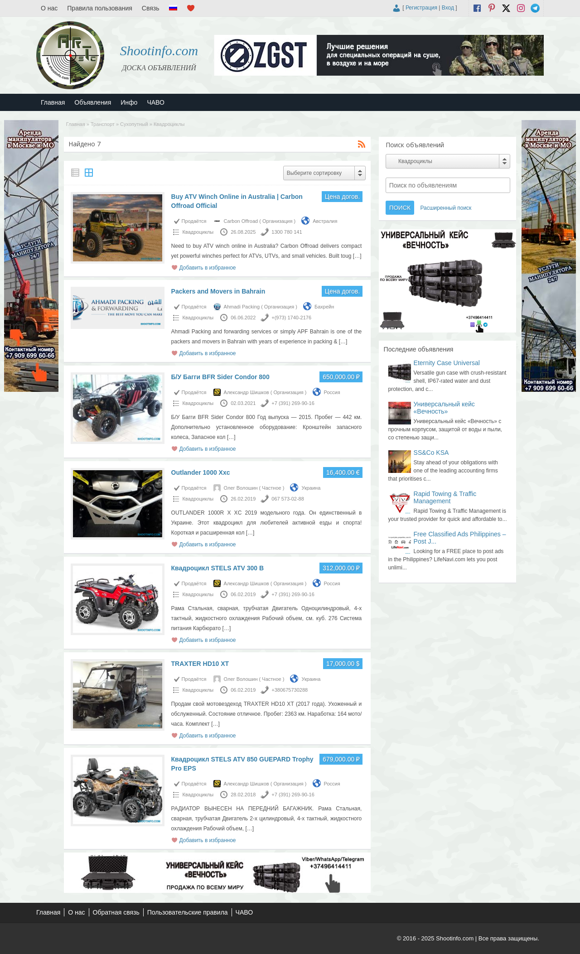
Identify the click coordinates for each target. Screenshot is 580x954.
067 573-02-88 (287, 498)
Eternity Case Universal (447, 362)
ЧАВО (155, 102)
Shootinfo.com (159, 50)
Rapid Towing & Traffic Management (445, 497)
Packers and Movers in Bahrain (218, 291)
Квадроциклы (198, 232)
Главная (53, 102)
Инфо (129, 102)
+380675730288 (289, 690)
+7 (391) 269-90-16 (292, 403)
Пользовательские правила (187, 912)
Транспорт (103, 124)
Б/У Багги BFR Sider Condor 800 (220, 377)
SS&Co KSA (431, 452)
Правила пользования (99, 8)
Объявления (92, 102)
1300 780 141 (286, 232)
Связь (151, 8)
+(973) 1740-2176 (291, 317)
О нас (49, 8)
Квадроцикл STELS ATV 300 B (217, 568)
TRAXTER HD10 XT (200, 663)
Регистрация (421, 8)
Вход (448, 8)
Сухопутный (134, 124)
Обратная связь (116, 912)
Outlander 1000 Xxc (200, 472)
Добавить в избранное (207, 268)
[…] (357, 256)
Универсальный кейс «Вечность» (444, 407)
